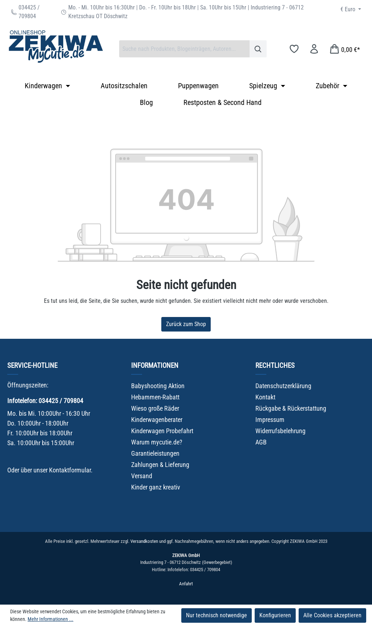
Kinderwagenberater (156, 419)
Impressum (269, 419)
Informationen (154, 365)
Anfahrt (186, 583)
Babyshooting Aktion (158, 386)
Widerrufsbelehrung (280, 431)
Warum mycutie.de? (156, 442)
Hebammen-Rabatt (155, 397)
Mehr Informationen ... (50, 619)
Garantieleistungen (155, 453)
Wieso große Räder (155, 408)
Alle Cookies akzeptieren (332, 615)
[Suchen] (258, 48)
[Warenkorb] (344, 48)
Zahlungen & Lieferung (160, 464)
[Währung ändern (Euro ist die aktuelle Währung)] (350, 9)
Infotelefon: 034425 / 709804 (45, 401)
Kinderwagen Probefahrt (162, 431)
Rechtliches (275, 365)
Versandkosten (144, 541)
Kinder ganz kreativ (155, 487)
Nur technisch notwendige (216, 615)
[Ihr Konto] (314, 48)
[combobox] (184, 48)
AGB (261, 442)
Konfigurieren (275, 615)
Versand (141, 476)
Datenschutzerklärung (283, 386)
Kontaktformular (70, 470)
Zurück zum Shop (186, 324)
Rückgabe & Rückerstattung (290, 408)
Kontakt (265, 397)
